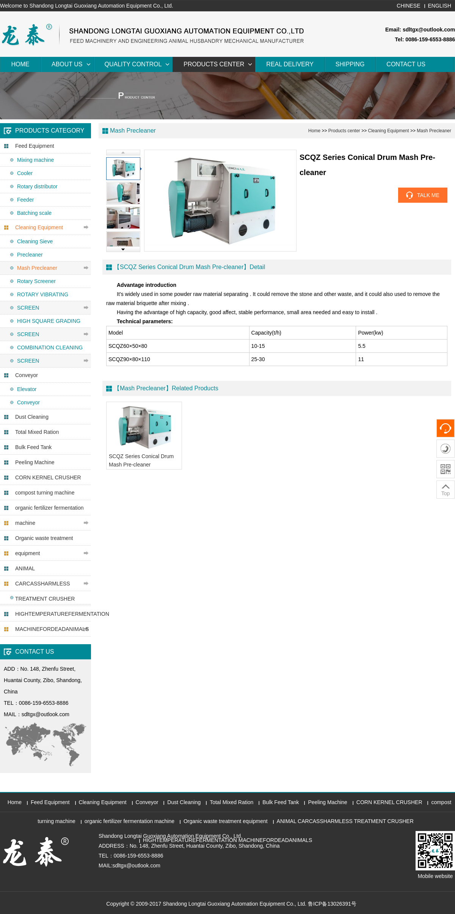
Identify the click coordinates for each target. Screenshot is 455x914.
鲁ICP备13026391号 (332, 904)
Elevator (26, 389)
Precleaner (30, 255)
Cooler (25, 173)
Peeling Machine (35, 462)
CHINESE (408, 6)
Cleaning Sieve (35, 241)
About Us (67, 64)
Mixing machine (35, 160)
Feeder (25, 200)
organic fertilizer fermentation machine (49, 515)
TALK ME (428, 195)
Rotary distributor (37, 186)
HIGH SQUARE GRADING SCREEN (48, 327)
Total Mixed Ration (37, 432)
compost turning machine (44, 493)
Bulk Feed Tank (33, 447)
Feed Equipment (34, 146)
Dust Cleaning (32, 417)
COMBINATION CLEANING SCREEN (50, 354)
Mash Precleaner (37, 268)
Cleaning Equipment (39, 227)
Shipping (350, 64)
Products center (214, 64)
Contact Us (405, 64)
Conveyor (26, 375)
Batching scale (34, 213)
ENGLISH (439, 6)
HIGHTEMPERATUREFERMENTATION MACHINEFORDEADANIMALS (53, 621)
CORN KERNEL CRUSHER (48, 477)
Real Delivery (290, 64)
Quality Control (133, 64)
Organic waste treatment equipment (44, 545)
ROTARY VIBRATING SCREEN (42, 301)
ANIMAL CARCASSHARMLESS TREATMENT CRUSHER (45, 583)
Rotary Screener (36, 281)
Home (20, 64)
